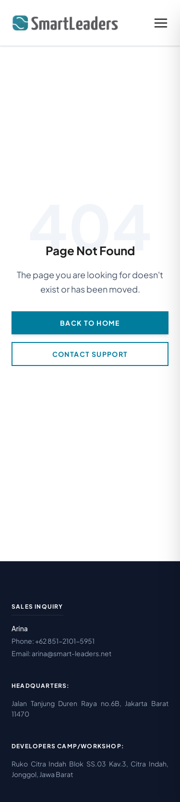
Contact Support (90, 354)
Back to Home (90, 322)
